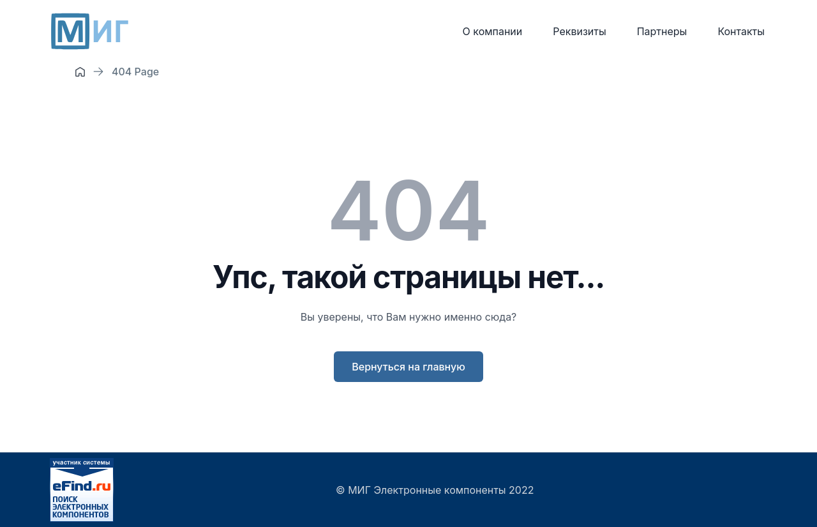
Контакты (741, 31)
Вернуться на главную (408, 366)
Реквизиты (579, 31)
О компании (493, 31)
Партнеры (662, 31)
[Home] (80, 72)
